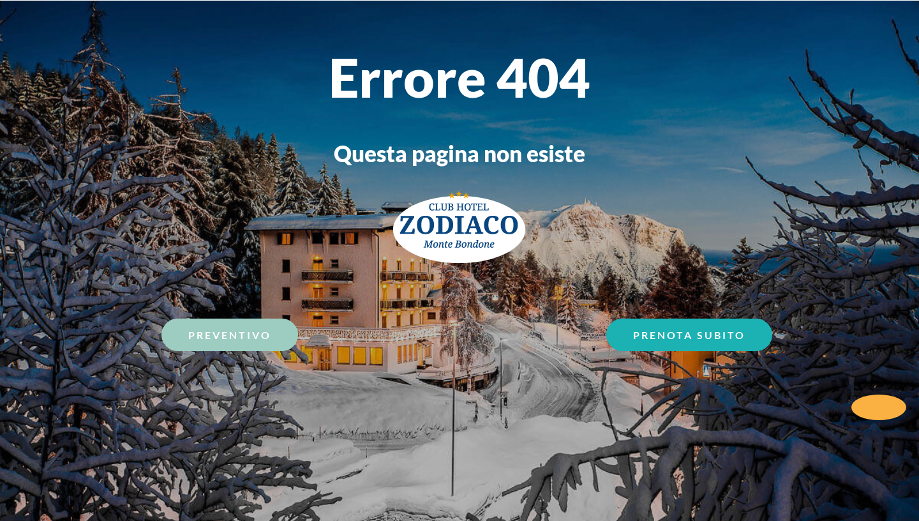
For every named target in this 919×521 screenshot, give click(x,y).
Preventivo (229, 335)
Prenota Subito (689, 335)
